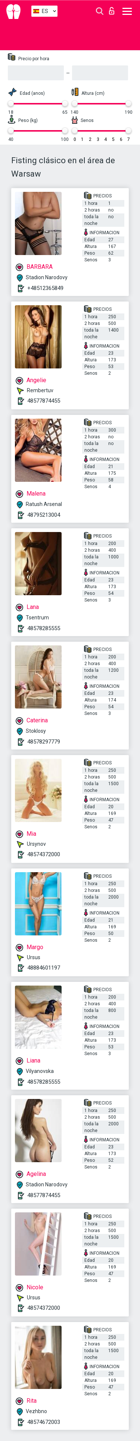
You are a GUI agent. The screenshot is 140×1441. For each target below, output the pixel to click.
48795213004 (43, 515)
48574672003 (43, 1422)
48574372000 (43, 854)
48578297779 (43, 741)
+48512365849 (45, 288)
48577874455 (43, 400)
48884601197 (43, 967)
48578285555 (43, 628)
